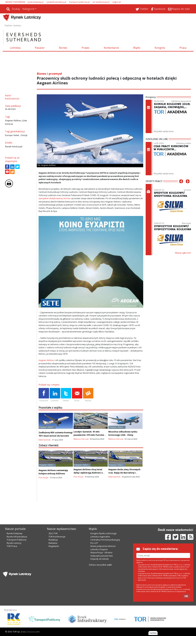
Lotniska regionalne (100, 536)
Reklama (53, 542)
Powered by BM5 (34, 632)
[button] (181, 186)
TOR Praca (12, 546)
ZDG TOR (53, 533)
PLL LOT (94, 542)
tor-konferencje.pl (101, 2)
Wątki (136, 48)
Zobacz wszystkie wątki (100, 564)
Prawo (85, 48)
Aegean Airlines (46, 360)
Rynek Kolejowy (14, 533)
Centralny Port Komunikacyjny (105, 539)
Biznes (63, 48)
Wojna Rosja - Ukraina (101, 552)
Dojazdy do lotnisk (99, 558)
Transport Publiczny (16, 539)
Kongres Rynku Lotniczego (103, 533)
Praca (182, 48)
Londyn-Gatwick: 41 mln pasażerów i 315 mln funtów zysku (89, 435)
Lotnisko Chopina (99, 549)
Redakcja (53, 539)
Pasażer (40, 48)
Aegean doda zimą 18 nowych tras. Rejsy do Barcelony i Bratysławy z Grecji (124, 472)
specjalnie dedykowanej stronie (54, 198)
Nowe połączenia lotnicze (103, 546)
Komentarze (111, 48)
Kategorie (28, 9)
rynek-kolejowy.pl (35, 2)
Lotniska (15, 48)
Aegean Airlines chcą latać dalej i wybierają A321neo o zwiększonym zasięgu (88, 472)
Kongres (160, 48)
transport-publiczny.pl (79, 2)
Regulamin (54, 546)
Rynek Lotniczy (14, 542)
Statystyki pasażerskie (101, 555)
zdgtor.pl (116, 2)
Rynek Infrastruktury (17, 536)
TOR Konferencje (57, 536)
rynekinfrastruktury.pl (56, 2)
